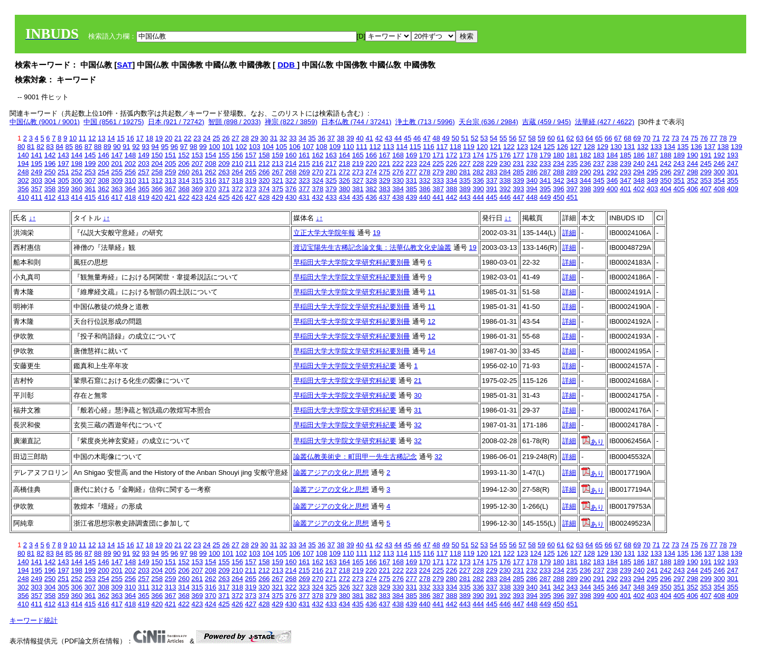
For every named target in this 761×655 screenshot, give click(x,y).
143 (63, 155)
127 (576, 147)
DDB (287, 64)
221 (385, 163)
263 (224, 172)
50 (455, 138)
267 (277, 172)
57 (522, 138)
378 (317, 189)
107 (308, 147)
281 (465, 172)
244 (692, 163)
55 (503, 138)
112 (375, 147)
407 (706, 189)
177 (518, 155)
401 (626, 189)
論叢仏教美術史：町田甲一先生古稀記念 (355, 457)
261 (197, 172)
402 (639, 189)
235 (572, 163)
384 (398, 189)
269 (304, 172)
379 (331, 189)
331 (411, 180)
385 (411, 189)
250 (50, 172)
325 (331, 180)
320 (264, 180)
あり (592, 442)
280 (452, 172)
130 (616, 147)
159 (277, 155)
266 (264, 172)
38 (340, 138)
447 (518, 197)
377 (304, 189)
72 (666, 138)
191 (706, 155)
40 (360, 138)
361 (90, 189)
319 (251, 180)
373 (251, 189)
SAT (124, 64)
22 (187, 138)
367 (171, 189)
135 (683, 147)
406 (692, 189)
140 (23, 155)
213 (277, 163)
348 (639, 180)
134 (669, 147)
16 (130, 138)
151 (171, 155)
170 (425, 155)
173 (465, 155)
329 (385, 180)
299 (706, 172)
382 (371, 189)
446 (505, 197)
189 (679, 155)
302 (23, 180)
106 (295, 147)
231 (518, 163)
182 (585, 155)
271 (331, 172)
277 (411, 172)
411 (36, 197)
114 (401, 147)
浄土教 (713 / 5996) (425, 122)
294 (639, 172)
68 (627, 138)
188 (666, 155)
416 (103, 197)
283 (491, 172)
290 (585, 172)
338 (505, 180)
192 (719, 155)
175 (491, 155)
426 (237, 197)
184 (612, 155)
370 (211, 189)
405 (679, 189)
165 (358, 155)
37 (331, 138)
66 (608, 138)
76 (704, 138)
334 (452, 180)
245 (706, 163)
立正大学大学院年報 (324, 233)
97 (184, 147)
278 (425, 172)
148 (130, 155)
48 (436, 138)
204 (157, 163)
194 (23, 163)
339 (518, 180)
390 (478, 189)
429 (277, 197)
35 (311, 138)
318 (237, 180)
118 (455, 147)
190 (692, 155)
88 (97, 147)
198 (76, 163)
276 (398, 172)
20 (168, 138)
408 (719, 189)
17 (139, 138)
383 (385, 189)
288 (558, 172)
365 (144, 189)
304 (50, 180)
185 (626, 155)
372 (237, 189)
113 (388, 147)
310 (130, 180)
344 (585, 180)
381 (358, 189)
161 (304, 155)
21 (178, 138)
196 (50, 163)
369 (197, 189)
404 (666, 189)
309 (117, 180)
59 (541, 138)
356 (23, 189)
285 (518, 172)
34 (302, 138)
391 (491, 189)
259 (171, 172)
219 (358, 163)
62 (570, 138)
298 (692, 172)
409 (732, 189)
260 (184, 172)
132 (642, 147)
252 (76, 172)
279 (438, 172)
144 (76, 155)
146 (103, 155)
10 (73, 138)
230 (505, 163)
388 (452, 189)
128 (589, 147)
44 (398, 138)
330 (398, 180)
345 (599, 180)
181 (572, 155)
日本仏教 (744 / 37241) (356, 122)
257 (144, 172)
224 (425, 163)
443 (465, 197)
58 (531, 138)
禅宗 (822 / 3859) (291, 122)
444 (478, 197)
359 (63, 189)
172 (452, 155)
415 (90, 197)
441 (438, 197)
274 (371, 172)
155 (224, 155)
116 (428, 147)
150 (157, 155)
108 (322, 147)
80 (21, 147)
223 (411, 163)
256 (130, 172)
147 (117, 155)
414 (76, 197)
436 (371, 197)
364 (130, 189)
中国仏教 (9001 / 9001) (45, 122)
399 (599, 189)
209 (224, 163)
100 (214, 147)
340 (531, 180)
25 (216, 138)
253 (90, 172)
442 (452, 197)
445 (491, 197)
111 (361, 147)
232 (531, 163)
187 (652, 155)
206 (184, 163)
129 (602, 147)
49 (445, 138)
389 (465, 189)
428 (264, 197)
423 (197, 197)
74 (685, 138)
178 (531, 155)
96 (174, 147)
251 (63, 172)
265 (251, 172)
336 (478, 180)
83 (49, 147)
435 (358, 197)
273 (358, 172)
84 (59, 147)
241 (652, 163)
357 (36, 189)
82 (40, 147)
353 (706, 180)
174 (478, 155)
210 (237, 163)
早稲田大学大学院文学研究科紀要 (344, 366)
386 (425, 189)
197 (63, 163)
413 (63, 197)
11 (82, 138)
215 (304, 163)
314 (184, 180)
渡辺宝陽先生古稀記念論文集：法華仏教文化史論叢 (372, 247)
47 (426, 138)
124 (536, 147)
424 (211, 197)
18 (149, 138)
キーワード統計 (34, 620)
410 (23, 197)
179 (545, 155)
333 (438, 180)
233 (545, 163)
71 (656, 138)
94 (155, 147)
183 (599, 155)
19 (159, 138)
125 (549, 147)
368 (184, 189)
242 (666, 163)
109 (335, 147)
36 (321, 138)
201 (117, 163)
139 (737, 147)
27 (235, 138)
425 (224, 197)
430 (291, 197)
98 (193, 147)
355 (732, 180)
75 (694, 138)
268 (291, 172)
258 (157, 172)
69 (637, 138)
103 (255, 147)
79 (732, 138)
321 (277, 180)
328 (371, 180)
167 (385, 155)
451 (572, 197)
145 (90, 155)
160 (291, 155)
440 (425, 197)
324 (317, 180)
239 (626, 163)
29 (254, 138)
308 (103, 180)
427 (251, 197)
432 (317, 197)
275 (385, 172)
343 (572, 180)
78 (723, 138)
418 (130, 197)
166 (371, 155)
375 (277, 189)
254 (103, 172)
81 (30, 147)
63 (579, 138)
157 (251, 155)
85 (68, 147)
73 (675, 138)
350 (666, 180)
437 (385, 197)
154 (211, 155)
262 (211, 172)
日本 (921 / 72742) (176, 122)
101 (228, 147)
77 (713, 138)
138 (723, 147)
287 (545, 172)
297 (679, 172)
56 (512, 138)
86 (78, 147)
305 (63, 180)
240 (639, 163)
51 (465, 138)
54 (493, 138)
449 (545, 197)
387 (438, 189)
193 (732, 155)
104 (268, 147)
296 (666, 172)
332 (425, 180)
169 (411, 155)
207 (197, 163)
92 (136, 147)
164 (344, 155)
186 (639, 155)
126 (562, 147)
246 (719, 163)
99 (203, 147)
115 (415, 147)
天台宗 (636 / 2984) (488, 122)
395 (545, 189)
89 (107, 147)
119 (469, 147)
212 (264, 163)
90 (116, 147)
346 (612, 180)
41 (369, 138)
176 (505, 155)
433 (331, 197)
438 (398, 197)
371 (224, 189)
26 (225, 138)
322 (291, 180)
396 (558, 189)
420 (157, 197)
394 (531, 189)
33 (292, 138)
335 (465, 180)
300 (719, 172)
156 (237, 155)
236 (585, 163)
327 (358, 180)
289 (572, 172)
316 (211, 180)
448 (531, 197)
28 (244, 138)
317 (224, 180)
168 (398, 155)
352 (692, 180)
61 (560, 138)
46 (417, 138)
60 (550, 138)
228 (478, 163)
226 (452, 163)
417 (117, 197)
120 (482, 147)
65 (598, 138)
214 (291, 163)
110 (348, 147)
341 (545, 180)
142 (50, 155)
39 (350, 138)
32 (283, 138)
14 (111, 138)
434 (344, 197)
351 (679, 180)
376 (291, 189)
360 (76, 189)
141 (36, 155)
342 (558, 180)
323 (304, 180)
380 (344, 189)
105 (281, 147)
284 (505, 172)
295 (652, 172)
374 (264, 189)
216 (317, 163)
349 (652, 180)
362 (103, 189)
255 (117, 172)
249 (36, 172)
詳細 (569, 233)
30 (264, 138)
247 (732, 163)
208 (211, 163)
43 (388, 138)
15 (120, 138)
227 (465, 163)
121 (496, 147)
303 (36, 180)
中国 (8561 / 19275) (113, 122)
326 (344, 180)
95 (164, 147)
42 (379, 138)
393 (518, 189)
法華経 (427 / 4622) (605, 122)
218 (344, 163)
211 (251, 163)
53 (484, 138)
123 (522, 147)
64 (589, 138)
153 (197, 155)
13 (101, 138)
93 (145, 147)
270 (317, 172)
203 (144, 163)
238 (612, 163)
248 (23, 172)
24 (206, 138)
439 (411, 197)
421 (171, 197)
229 (491, 163)
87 (88, 147)
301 (732, 172)
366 (157, 189)
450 (558, 197)
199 (90, 163)
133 (656, 147)
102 (241, 147)
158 (264, 155)
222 (398, 163)
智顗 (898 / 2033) (234, 122)
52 (474, 138)
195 (36, 163)
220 (371, 163)
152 (184, 155)
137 (710, 147)
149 (144, 155)
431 (304, 197)
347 (626, 180)
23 (197, 138)
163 (331, 155)
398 (585, 189)
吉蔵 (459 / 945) (546, 122)
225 (438, 163)
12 (92, 138)
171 (438, 155)
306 (76, 180)
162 (317, 155)
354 (719, 180)
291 (599, 172)
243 (679, 163)
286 (531, 172)
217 (331, 163)
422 (184, 197)
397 (572, 189)
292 (612, 172)
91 (126, 147)
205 (171, 163)
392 (505, 189)
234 (558, 163)
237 (599, 163)
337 (491, 180)
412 (50, 197)
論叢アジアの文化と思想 (331, 472)
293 (626, 172)
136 (696, 147)
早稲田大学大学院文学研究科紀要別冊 (351, 262)
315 (197, 180)
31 (273, 138)
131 (629, 147)
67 (617, 138)
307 (90, 180)
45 (407, 138)
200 (103, 163)
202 (130, 163)
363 (117, 189)
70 (646, 138)
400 (612, 189)
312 (157, 180)
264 (237, 172)
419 (144, 197)
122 (509, 147)
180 (558, 155)
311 (144, 180)
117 (442, 147)
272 (344, 172)
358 (50, 189)
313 (171, 180)
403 (652, 189)
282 (478, 172)
